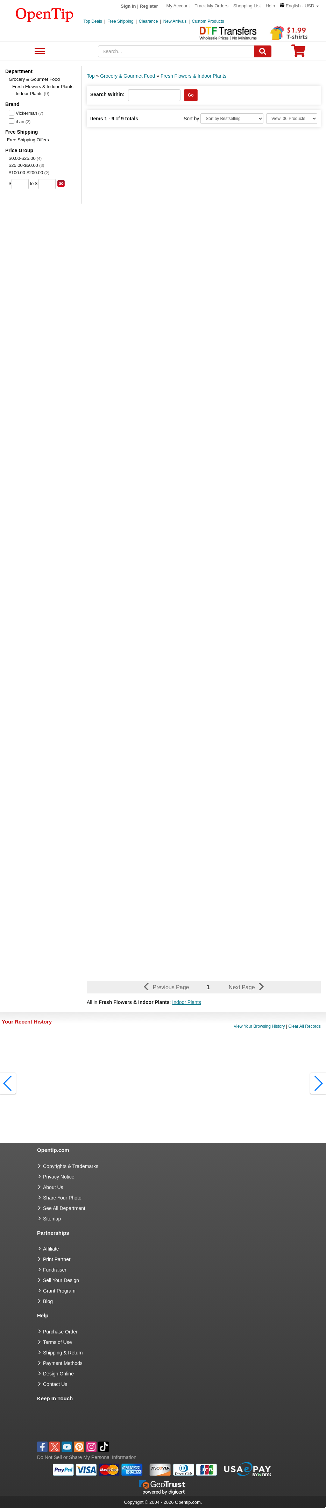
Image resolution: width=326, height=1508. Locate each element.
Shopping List (247, 5)
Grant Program (59, 1291)
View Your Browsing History (259, 1026)
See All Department (39, 51)
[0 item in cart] (298, 53)
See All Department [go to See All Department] (64, 1208)
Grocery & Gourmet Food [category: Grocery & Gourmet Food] (127, 76)
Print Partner (57, 1259)
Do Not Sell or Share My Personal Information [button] (86, 1457)
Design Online (58, 1373)
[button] (299, 5)
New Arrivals (175, 21)
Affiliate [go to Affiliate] (51, 1249)
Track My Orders (211, 5)
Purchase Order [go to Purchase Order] (60, 1331)
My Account (178, 5)
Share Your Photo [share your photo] (62, 1198)
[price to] (47, 184)
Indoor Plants (32, 93)
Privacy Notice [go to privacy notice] (58, 1177)
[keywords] (176, 51)
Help (270, 5)
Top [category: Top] (91, 76)
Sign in (128, 6)
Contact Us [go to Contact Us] (55, 1384)
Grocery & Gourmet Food (34, 79)
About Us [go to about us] (53, 1187)
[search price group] (61, 183)
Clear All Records (304, 1026)
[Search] (262, 51)
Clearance (148, 21)
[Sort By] (231, 118)
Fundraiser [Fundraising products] (54, 1270)
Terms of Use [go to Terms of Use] (57, 1342)
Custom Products (208, 21)
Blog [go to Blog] (48, 1301)
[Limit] (291, 118)
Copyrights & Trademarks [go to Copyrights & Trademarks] (70, 1166)
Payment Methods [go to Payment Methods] (63, 1363)
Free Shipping (120, 21)
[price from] (20, 184)
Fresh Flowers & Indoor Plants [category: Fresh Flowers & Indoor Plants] (193, 76)
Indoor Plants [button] (186, 1002)
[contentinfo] (45, 14)
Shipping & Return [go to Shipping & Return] (63, 1352)
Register (149, 6)
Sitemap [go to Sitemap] (52, 1219)
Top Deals (93, 21)
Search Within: (107, 94)
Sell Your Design (61, 1280)
